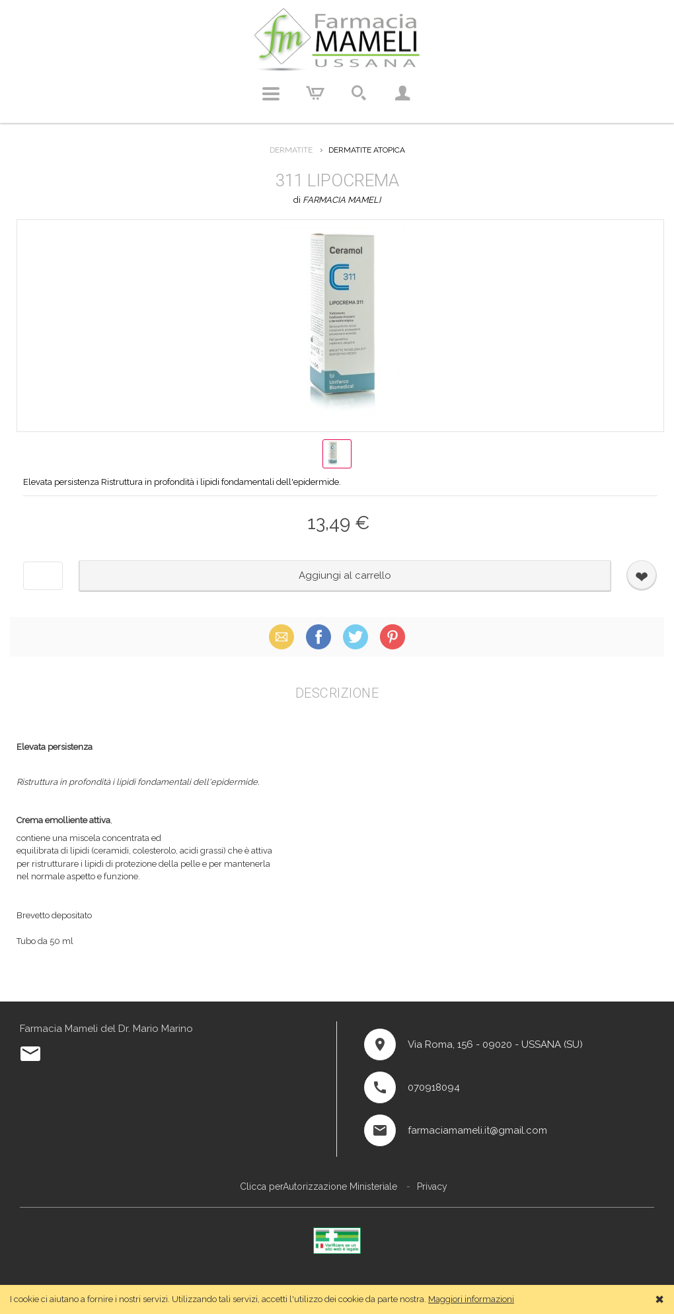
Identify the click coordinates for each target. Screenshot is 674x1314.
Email (281, 636)
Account (402, 93)
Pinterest (392, 636)
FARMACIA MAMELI (342, 200)
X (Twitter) (355, 636)
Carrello (315, 93)
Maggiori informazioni (471, 1299)
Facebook (318, 636)
